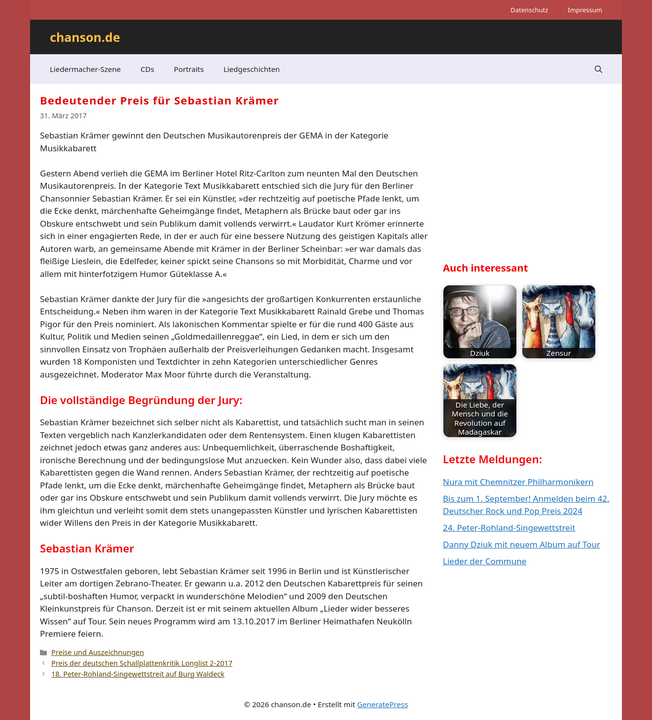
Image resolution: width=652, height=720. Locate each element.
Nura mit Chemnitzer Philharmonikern (518, 481)
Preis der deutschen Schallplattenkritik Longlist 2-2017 (141, 663)
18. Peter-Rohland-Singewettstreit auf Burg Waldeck (137, 674)
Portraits (189, 69)
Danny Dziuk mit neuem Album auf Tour (521, 544)
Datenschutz (529, 9)
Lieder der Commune (484, 561)
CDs (147, 69)
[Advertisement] (517, 180)
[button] (598, 69)
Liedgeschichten (251, 69)
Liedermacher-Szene (85, 69)
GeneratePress (382, 704)
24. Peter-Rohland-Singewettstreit (509, 527)
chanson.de (85, 37)
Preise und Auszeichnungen (97, 652)
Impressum (585, 9)
